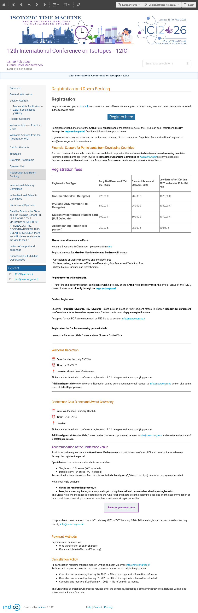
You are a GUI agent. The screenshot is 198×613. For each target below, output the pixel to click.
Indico (41, 607)
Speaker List (17, 166)
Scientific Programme (22, 159)
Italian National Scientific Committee (24, 197)
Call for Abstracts (19, 147)
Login (191, 5)
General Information (21, 94)
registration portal (74, 131)
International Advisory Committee (22, 187)
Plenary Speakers (20, 118)
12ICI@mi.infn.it (24, 274)
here (109, 246)
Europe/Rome (129, 5)
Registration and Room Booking (23, 174)
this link (84, 106)
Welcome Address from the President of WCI (25, 137)
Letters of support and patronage (22, 248)
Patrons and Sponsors (22, 205)
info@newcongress (161, 383)
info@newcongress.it (26, 279)
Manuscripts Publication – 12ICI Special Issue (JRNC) (28, 110)
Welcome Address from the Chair (25, 127)
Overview (15, 88)
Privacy (108, 607)
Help (88, 607)
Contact (97, 607)
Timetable (15, 153)
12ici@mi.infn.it (147, 156)
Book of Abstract (19, 100)
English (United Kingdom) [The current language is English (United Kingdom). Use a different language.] (163, 5)
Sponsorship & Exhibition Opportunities (24, 258)
